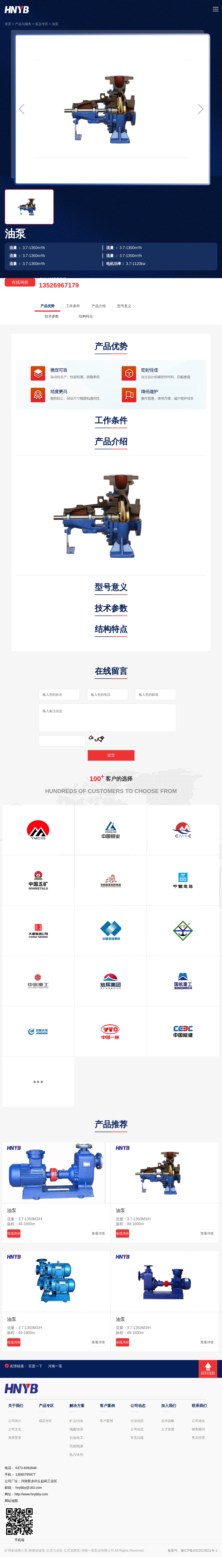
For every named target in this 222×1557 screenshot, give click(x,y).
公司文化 (14, 1429)
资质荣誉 (14, 1438)
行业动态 (137, 1421)
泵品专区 (41, 24)
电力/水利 (76, 1454)
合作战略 (167, 1421)
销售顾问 (198, 1429)
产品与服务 (23, 24)
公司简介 (14, 1421)
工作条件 (77, 306)
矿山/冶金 (76, 1421)
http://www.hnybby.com (31, 1494)
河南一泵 (55, 1366)
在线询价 (20, 282)
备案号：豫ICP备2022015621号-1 (192, 1550)
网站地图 (11, 1501)
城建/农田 (76, 1429)
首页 (8, 24)
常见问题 (137, 1438)
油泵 (55, 24)
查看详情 (95, 1233)
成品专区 (45, 1421)
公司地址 (198, 1421)
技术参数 (53, 316)
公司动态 (137, 1429)
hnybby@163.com (28, 1487)
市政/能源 (76, 1446)
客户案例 (106, 1421)
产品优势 (49, 306)
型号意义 (133, 306)
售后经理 (198, 1438)
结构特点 (91, 316)
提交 (111, 755)
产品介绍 (105, 306)
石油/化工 (76, 1438)
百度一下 (35, 1366)
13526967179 (59, 285)
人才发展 (167, 1429)
